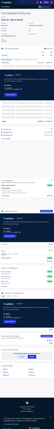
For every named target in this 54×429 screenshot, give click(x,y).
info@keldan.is (29, 411)
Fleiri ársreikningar (6, 138)
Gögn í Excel (48, 49)
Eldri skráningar (5, 195)
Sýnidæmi (50, 195)
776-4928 (3, 30)
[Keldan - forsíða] (6, 2)
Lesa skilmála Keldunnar (11, 424)
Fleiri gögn (4, 286)
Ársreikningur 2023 (6, 135)
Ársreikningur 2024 (6, 132)
